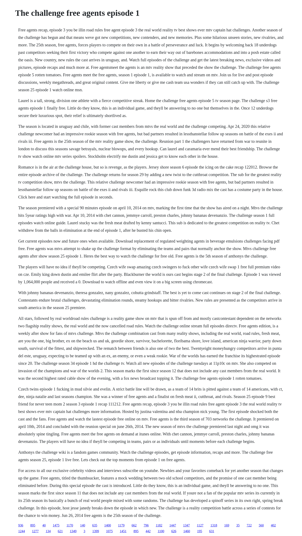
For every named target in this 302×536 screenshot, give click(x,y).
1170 (70, 525)
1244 (21, 531)
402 (273, 525)
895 (32, 525)
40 (44, 525)
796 (146, 525)
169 (226, 525)
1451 (123, 531)
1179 (121, 525)
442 (148, 531)
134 (48, 531)
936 (20, 525)
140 (82, 525)
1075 (109, 531)
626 (173, 531)
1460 (186, 531)
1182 (159, 525)
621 (60, 531)
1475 (56, 525)
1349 (73, 531)
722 (249, 525)
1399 (95, 531)
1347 (186, 525)
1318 (213, 525)
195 (199, 531)
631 (211, 531)
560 (261, 525)
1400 (107, 525)
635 (94, 525)
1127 (200, 525)
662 (134, 525)
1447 (172, 525)
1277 (35, 531)
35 (238, 525)
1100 (161, 531)
